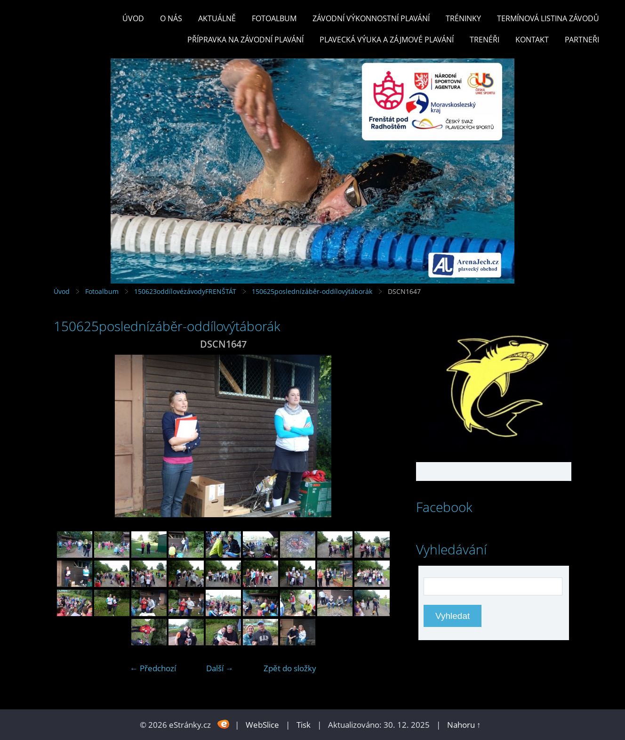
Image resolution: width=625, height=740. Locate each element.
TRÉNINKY (463, 18)
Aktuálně (217, 18)
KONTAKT (532, 39)
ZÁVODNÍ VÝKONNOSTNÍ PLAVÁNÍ (371, 18)
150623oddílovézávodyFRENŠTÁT (185, 291)
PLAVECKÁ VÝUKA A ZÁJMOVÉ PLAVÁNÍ (387, 39)
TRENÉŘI (484, 39)
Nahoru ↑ (464, 724)
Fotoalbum (274, 18)
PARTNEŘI (582, 39)
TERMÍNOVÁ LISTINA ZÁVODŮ (548, 18)
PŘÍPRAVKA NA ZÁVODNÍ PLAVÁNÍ (245, 39)
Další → (219, 668)
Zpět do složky (290, 668)
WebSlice (262, 724)
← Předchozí (153, 668)
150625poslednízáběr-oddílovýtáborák (312, 291)
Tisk (303, 724)
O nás (171, 18)
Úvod (133, 18)
